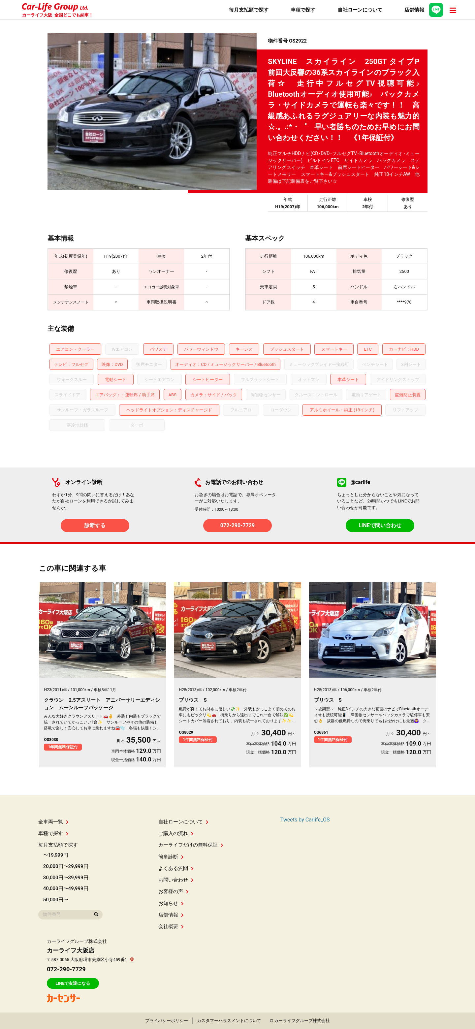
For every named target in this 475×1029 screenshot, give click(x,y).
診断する (95, 525)
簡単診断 (171, 857)
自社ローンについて (183, 822)
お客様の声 (173, 891)
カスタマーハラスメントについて (229, 1020)
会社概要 (171, 926)
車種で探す (53, 833)
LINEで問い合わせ (380, 525)
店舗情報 (171, 915)
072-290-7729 (237, 525)
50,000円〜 (55, 900)
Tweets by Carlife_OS (305, 820)
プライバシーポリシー (166, 1020)
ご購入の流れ (176, 833)
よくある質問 (176, 868)
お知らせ (171, 903)
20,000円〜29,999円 (65, 866)
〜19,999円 (55, 855)
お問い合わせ (176, 880)
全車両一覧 (53, 822)
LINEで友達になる (72, 983)
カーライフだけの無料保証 (190, 845)
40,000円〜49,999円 (65, 888)
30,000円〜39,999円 (65, 878)
